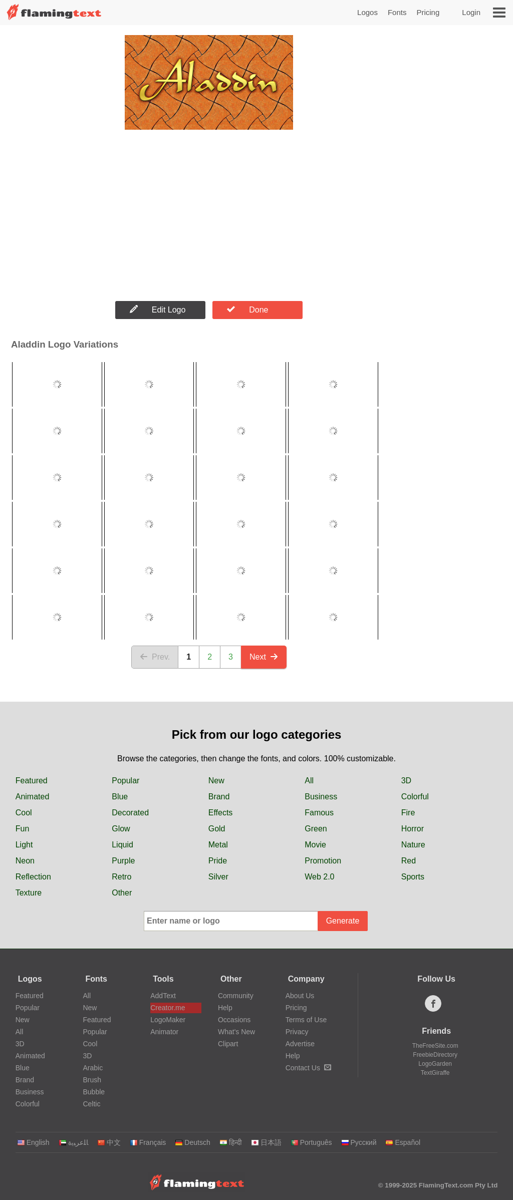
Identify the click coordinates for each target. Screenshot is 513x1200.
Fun (23, 828)
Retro (121, 876)
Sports (412, 876)
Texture (29, 892)
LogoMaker (167, 1020)
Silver (218, 876)
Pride (217, 860)
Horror (412, 828)
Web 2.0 (319, 876)
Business (321, 796)
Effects (220, 812)
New (216, 780)
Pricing (427, 12)
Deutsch (192, 1142)
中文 (109, 1142)
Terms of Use (306, 1020)
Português (311, 1142)
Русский (359, 1142)
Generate (343, 921)
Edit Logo (158, 309)
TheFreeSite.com (435, 1045)
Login (471, 12)
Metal (218, 844)
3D (406, 780)
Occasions (234, 1020)
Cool (24, 812)
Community (235, 996)
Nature (413, 844)
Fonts (397, 12)
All (309, 780)
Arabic (93, 1068)
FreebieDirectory (435, 1054)
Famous (319, 812)
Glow (121, 828)
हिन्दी (230, 1142)
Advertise (300, 1044)
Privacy (297, 1032)
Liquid (122, 844)
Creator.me (167, 1008)
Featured (32, 780)
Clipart (228, 1044)
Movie (315, 844)
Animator (164, 1032)
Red (408, 860)
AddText (163, 996)
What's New (236, 1032)
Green (316, 828)
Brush (92, 1080)
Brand (219, 796)
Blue (120, 796)
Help (225, 1008)
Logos (367, 12)
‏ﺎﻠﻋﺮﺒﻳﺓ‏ (73, 1142)
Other (122, 892)
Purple (123, 860)
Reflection (33, 876)
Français (148, 1142)
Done (247, 309)
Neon (25, 860)
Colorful (415, 796)
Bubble (94, 1092)
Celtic (91, 1104)
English (33, 1142)
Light (24, 844)
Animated (33, 796)
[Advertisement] (209, 216)
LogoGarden (435, 1063)
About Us (300, 996)
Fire (408, 812)
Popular (125, 780)
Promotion (323, 860)
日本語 (266, 1142)
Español (402, 1142)
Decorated (130, 812)
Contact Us (308, 1068)
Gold (216, 828)
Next (263, 657)
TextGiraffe (435, 1072)
